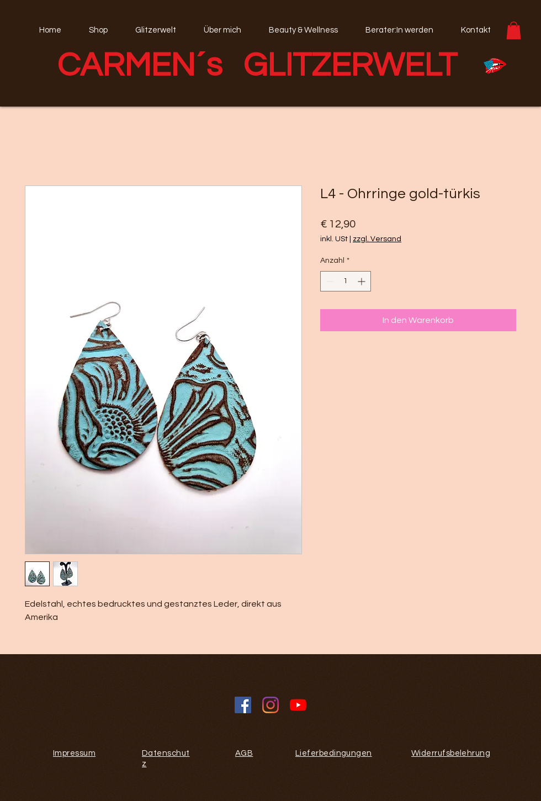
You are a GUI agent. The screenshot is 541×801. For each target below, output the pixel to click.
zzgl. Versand (377, 239)
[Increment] (362, 281)
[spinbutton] (346, 281)
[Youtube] (298, 705)
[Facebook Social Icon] (243, 705)
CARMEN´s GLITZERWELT (257, 66)
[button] (513, 30)
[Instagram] (270, 705)
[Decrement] (329, 281)
